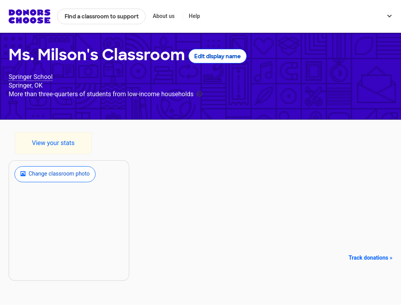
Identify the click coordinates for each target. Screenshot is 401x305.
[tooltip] (199, 93)
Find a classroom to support (102, 16)
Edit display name (217, 56)
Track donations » (370, 258)
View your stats (53, 143)
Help (194, 16)
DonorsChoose (30, 16)
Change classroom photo (55, 174)
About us (164, 16)
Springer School (30, 77)
